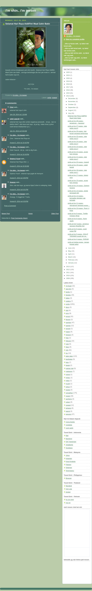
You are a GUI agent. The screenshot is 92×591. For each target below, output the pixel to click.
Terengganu (70, 471)
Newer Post (6, 213)
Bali (67, 435)
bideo (68, 298)
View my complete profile (75, 39)
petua (68, 387)
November (72, 101)
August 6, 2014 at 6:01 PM (19, 190)
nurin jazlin (69, 428)
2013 (68, 266)
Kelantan (69, 458)
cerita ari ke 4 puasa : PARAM (78, 239)
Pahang (68, 465)
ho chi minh (70, 500)
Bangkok (69, 486)
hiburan (68, 341)
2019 (68, 81)
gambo (68, 326)
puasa (68, 390)
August (70, 110)
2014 (68, 96)
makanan (69, 371)
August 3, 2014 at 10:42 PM (19, 143)
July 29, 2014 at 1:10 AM (18, 114)
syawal (54, 98)
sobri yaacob (15, 119)
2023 (68, 75)
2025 (68, 72)
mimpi (68, 374)
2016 (68, 90)
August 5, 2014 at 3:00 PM (19, 178)
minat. (68, 378)
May (69, 251)
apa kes (68, 289)
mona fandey (70, 422)
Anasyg (13, 182)
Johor (68, 455)
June (70, 248)
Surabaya (69, 448)
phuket (68, 492)
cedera (68, 301)
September (72, 107)
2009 (68, 278)
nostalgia (69, 425)
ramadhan (69, 393)
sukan (68, 402)
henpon (68, 335)
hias (67, 338)
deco (67, 307)
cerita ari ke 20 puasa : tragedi (78, 162)
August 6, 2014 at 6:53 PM (19, 201)
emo (67, 313)
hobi (67, 344)
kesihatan (69, 359)
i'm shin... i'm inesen (17, 135)
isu (67, 353)
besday (68, 295)
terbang (68, 408)
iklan (67, 347)
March (70, 257)
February (71, 260)
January (71, 263)
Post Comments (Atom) (19, 218)
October (71, 104)
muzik (68, 384)
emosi (68, 316)
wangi (68, 411)
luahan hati (69, 368)
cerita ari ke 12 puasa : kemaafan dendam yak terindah (77, 198)
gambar (68, 322)
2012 (68, 269)
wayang (68, 414)
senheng (69, 399)
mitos (67, 381)
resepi (68, 396)
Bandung (69, 439)
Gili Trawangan (71, 442)
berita (68, 292)
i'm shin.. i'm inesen (21, 10)
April (70, 254)
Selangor (69, 468)
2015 (68, 93)
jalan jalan (69, 356)
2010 (68, 275)
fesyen (68, 319)
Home (30, 213)
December (72, 98)
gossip (68, 329)
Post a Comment (10, 206)
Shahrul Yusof (15, 159)
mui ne (68, 503)
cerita (49, 98)
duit (67, 310)
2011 (68, 272)
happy (68, 332)
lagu (67, 362)
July (69, 113)
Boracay (68, 478)
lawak (68, 365)
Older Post (55, 213)
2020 (68, 78)
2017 (68, 87)
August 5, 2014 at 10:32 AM (19, 166)
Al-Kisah (69, 286)
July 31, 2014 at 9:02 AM (18, 131)
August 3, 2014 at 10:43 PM (19, 154)
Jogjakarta (69, 445)
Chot (11, 107)
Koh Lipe (69, 489)
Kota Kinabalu (71, 461)
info (67, 350)
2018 (68, 84)
